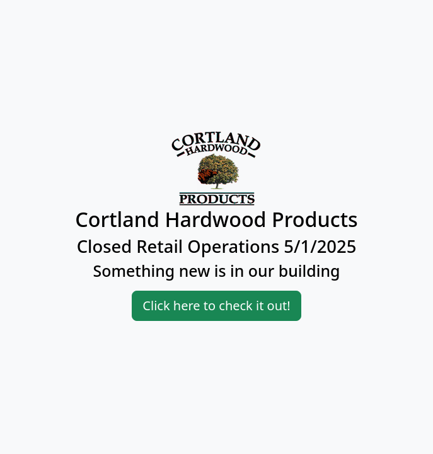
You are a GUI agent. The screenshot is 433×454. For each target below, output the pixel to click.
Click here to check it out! (216, 305)
